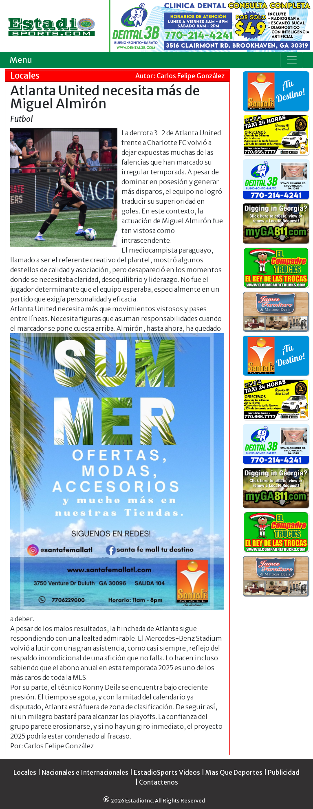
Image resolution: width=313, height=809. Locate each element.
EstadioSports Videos (167, 772)
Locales (24, 772)
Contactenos (158, 782)
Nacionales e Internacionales (85, 772)
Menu (21, 60)
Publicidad (284, 772)
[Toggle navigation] (291, 60)
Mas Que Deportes (233, 772)
